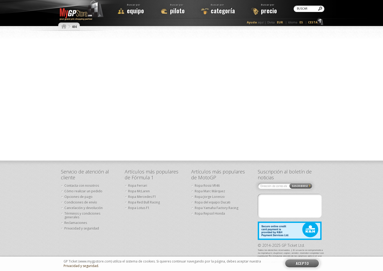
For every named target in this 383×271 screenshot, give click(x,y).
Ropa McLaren (139, 191)
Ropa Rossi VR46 (207, 185)
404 (74, 26)
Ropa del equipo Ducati (212, 202)
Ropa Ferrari (137, 185)
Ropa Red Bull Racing (144, 202)
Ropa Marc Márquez (210, 191)
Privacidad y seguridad (81, 228)
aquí (255, 22)
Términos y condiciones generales (82, 215)
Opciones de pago (78, 196)
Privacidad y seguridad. (81, 266)
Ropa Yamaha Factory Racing (216, 208)
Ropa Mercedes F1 (142, 196)
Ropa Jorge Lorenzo (210, 196)
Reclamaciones (75, 223)
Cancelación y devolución (83, 208)
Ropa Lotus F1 (138, 208)
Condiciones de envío (80, 202)
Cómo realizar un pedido (83, 191)
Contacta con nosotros (81, 185)
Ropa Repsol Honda (210, 213)
